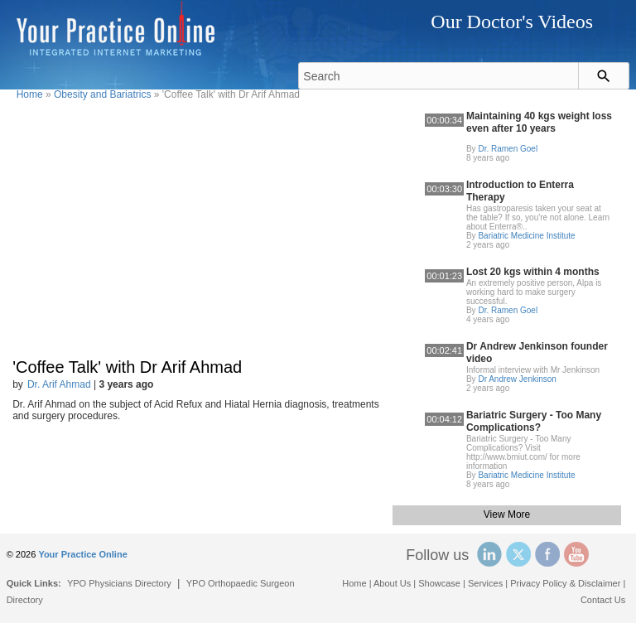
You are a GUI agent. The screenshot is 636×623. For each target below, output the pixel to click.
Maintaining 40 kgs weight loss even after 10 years (539, 122)
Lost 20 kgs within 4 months (533, 272)
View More (507, 514)
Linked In (489, 554)
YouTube (576, 554)
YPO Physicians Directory (119, 583)
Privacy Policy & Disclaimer (565, 583)
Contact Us (603, 600)
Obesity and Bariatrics (102, 94)
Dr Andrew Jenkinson (517, 379)
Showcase (439, 583)
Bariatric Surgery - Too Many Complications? (533, 421)
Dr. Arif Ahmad (59, 384)
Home (30, 94)
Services (485, 583)
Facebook (547, 554)
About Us (392, 583)
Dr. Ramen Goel (507, 148)
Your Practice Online (82, 554)
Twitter (518, 554)
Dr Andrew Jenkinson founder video (537, 352)
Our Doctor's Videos (512, 21)
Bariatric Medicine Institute (526, 235)
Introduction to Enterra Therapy (520, 191)
